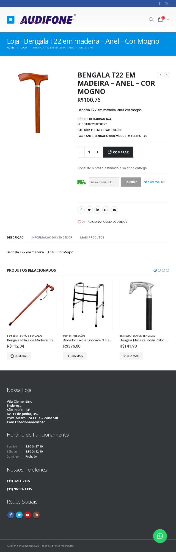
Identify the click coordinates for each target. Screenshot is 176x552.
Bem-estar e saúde (108, 130)
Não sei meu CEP (155, 182)
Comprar (121, 152)
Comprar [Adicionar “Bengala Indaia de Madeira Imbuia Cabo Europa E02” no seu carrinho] (21, 356)
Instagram (36, 515)
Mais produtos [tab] (92, 237)
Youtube (27, 515)
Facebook (81, 210)
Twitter (89, 210)
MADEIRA (134, 136)
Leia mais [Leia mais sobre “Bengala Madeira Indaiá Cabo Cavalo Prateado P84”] (133, 356)
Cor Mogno (117, 136)
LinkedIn (97, 210)
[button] (155, 270)
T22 (144, 136)
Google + (106, 210)
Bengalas (36, 336)
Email (114, 210)
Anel (89, 136)
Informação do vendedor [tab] (51, 237)
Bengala (101, 136)
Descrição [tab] (15, 237)
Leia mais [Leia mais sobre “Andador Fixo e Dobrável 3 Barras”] (77, 356)
